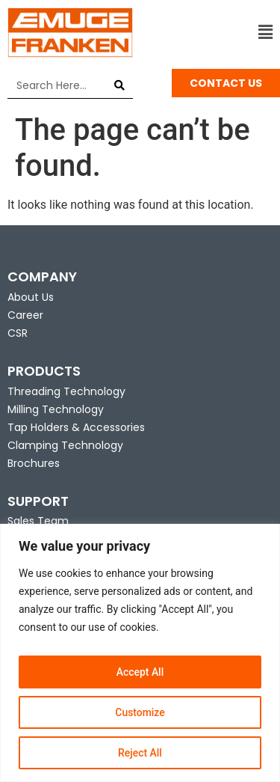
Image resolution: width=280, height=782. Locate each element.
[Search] (120, 85)
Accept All (140, 672)
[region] (140, 653)
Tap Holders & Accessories (76, 427)
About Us (30, 297)
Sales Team (38, 520)
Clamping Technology (65, 445)
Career (25, 315)
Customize (140, 712)
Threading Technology (66, 391)
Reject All (140, 753)
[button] (210, 32)
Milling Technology (55, 409)
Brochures (33, 463)
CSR (17, 333)
